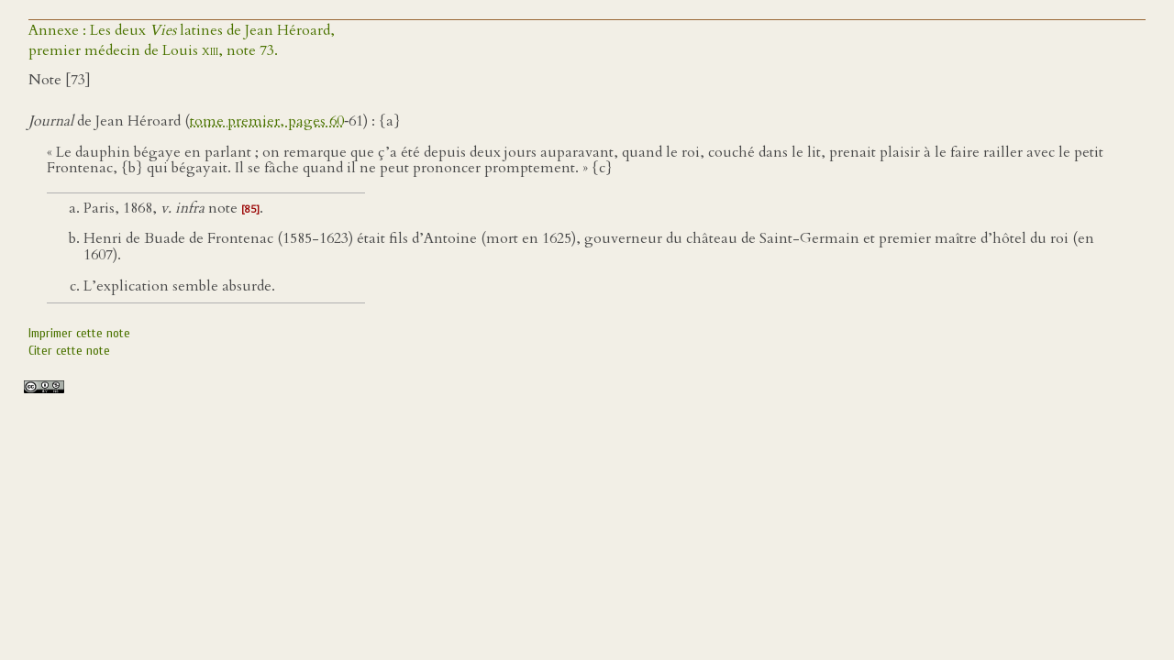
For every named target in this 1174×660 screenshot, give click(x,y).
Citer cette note (69, 350)
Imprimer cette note (79, 333)
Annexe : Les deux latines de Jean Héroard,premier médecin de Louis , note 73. (181, 40)
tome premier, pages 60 (267, 121)
